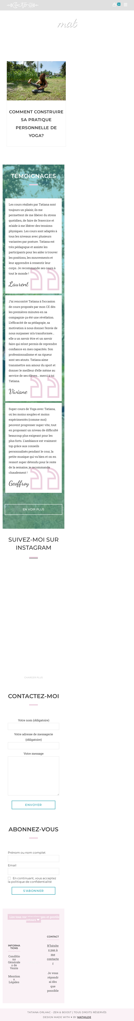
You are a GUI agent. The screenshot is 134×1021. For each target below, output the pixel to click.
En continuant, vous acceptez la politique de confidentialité (32, 879)
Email (12, 865)
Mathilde (84, 1017)
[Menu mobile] (124, 5)
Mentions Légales (14, 979)
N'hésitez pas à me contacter (53, 954)
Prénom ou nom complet (27, 852)
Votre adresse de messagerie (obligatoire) (33, 739)
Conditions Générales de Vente (14, 962)
